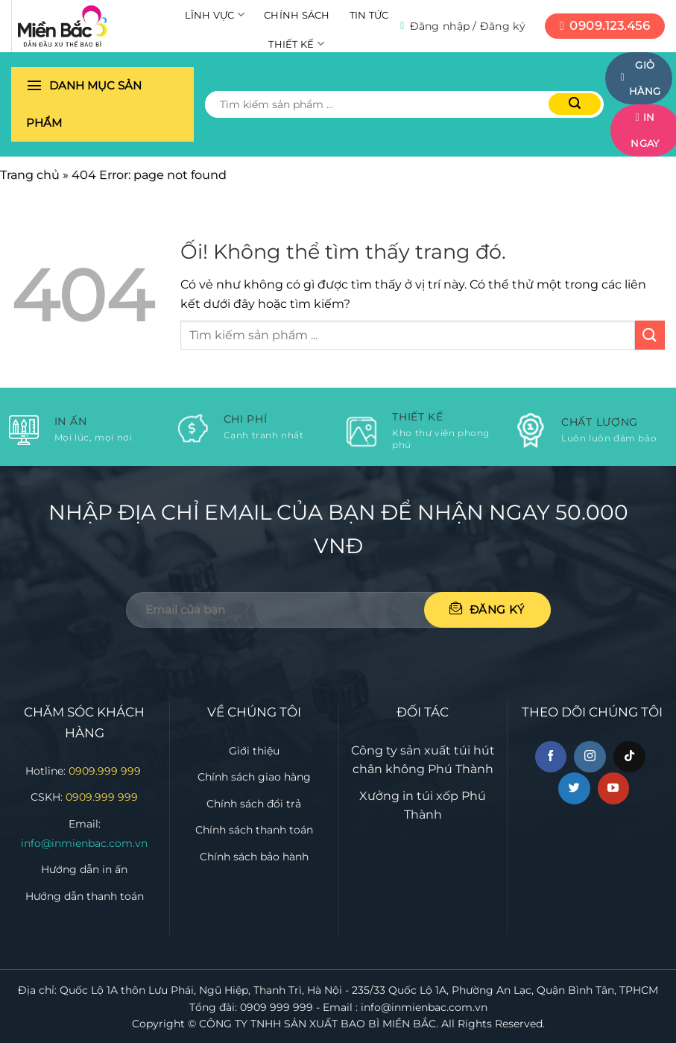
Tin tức (369, 15)
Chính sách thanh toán (254, 830)
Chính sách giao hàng (254, 777)
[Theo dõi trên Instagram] (590, 757)
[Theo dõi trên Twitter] (574, 788)
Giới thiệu (254, 751)
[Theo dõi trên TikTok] (629, 757)
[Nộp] (575, 104)
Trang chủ (30, 175)
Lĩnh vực (215, 14)
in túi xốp (430, 796)
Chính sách (297, 15)
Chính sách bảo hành (254, 857)
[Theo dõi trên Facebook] (551, 757)
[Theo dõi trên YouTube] (614, 788)
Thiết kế (296, 44)
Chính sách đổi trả (253, 804)
